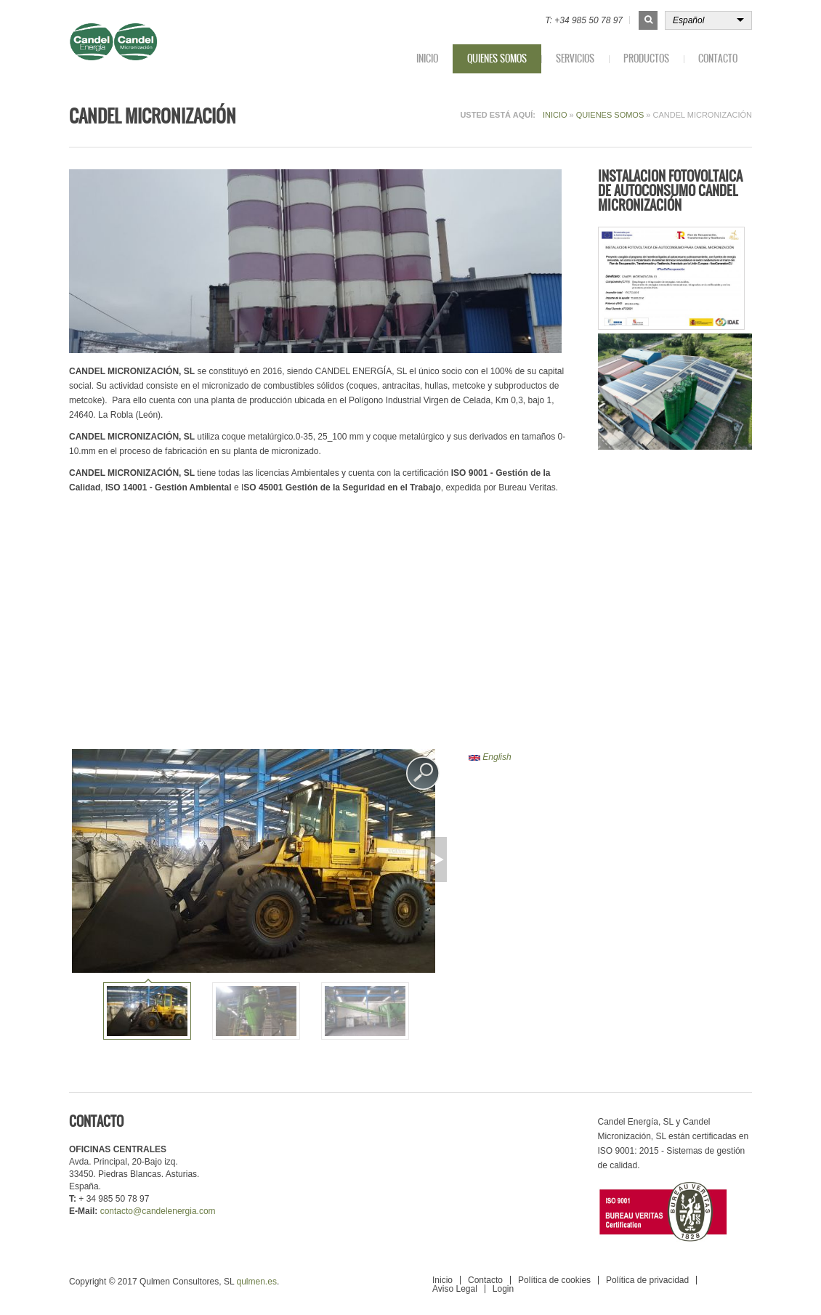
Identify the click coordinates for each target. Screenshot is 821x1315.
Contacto (717, 58)
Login (503, 1289)
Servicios (575, 58)
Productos (646, 58)
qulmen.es (257, 1281)
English (490, 757)
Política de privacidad (647, 1280)
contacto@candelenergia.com (158, 1211)
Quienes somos (497, 58)
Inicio (427, 58)
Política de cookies (554, 1280)
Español (688, 20)
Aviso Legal (454, 1289)
